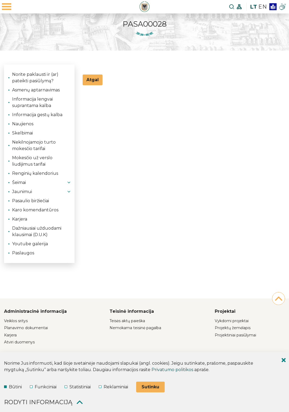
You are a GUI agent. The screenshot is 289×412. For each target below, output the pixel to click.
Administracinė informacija (35, 311)
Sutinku (150, 386)
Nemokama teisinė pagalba (135, 327)
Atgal (92, 79)
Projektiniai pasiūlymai (235, 335)
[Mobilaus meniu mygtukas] (6, 6)
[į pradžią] (278, 298)
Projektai (225, 311)
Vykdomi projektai (232, 320)
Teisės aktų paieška (127, 320)
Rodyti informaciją (43, 402)
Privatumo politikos (172, 369)
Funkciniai (43, 386)
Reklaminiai (113, 386)
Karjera (10, 335)
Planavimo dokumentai (26, 327)
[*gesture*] (282, 6)
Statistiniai (78, 386)
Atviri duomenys (19, 342)
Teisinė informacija (132, 311)
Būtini (13, 386)
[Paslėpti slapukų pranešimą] (284, 360)
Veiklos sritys (16, 320)
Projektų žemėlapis (233, 327)
